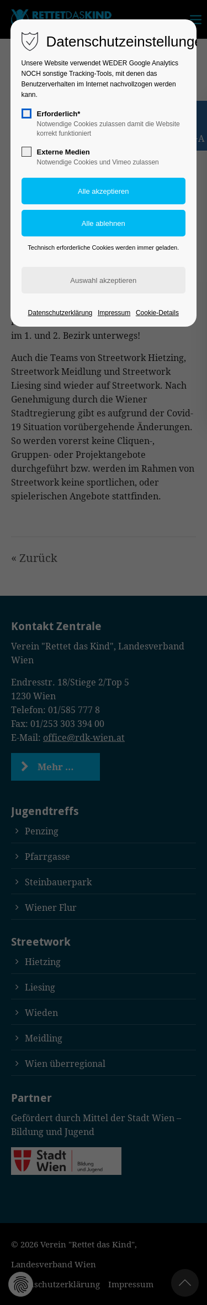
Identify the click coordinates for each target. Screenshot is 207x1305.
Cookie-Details (157, 313)
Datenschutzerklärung (60, 313)
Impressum (114, 313)
